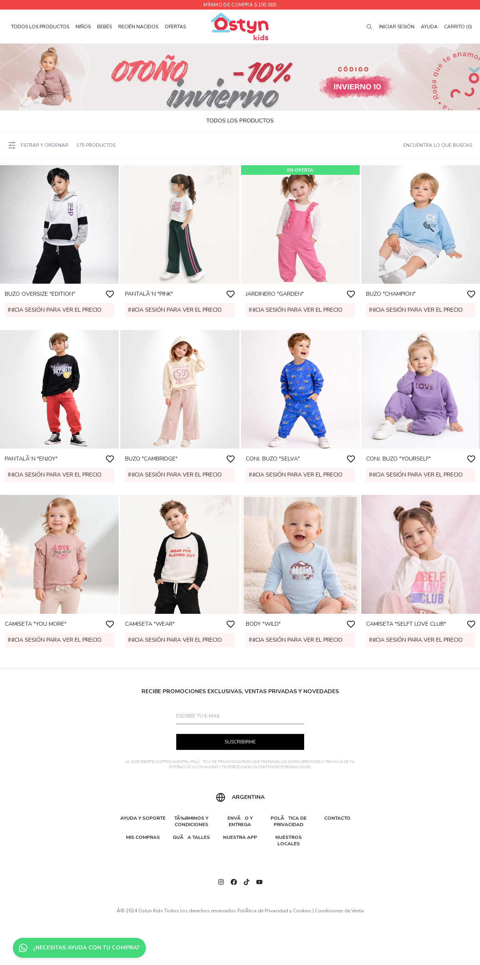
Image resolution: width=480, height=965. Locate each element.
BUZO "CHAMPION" (391, 294)
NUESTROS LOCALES (288, 840)
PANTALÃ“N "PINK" (149, 294)
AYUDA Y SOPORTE (142, 818)
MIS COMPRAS (143, 837)
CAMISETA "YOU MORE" (35, 624)
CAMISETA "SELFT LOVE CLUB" (406, 624)
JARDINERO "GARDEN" (275, 294)
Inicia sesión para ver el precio (55, 310)
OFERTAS (175, 27)
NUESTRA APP (240, 837)
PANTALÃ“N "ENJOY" (31, 459)
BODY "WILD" (263, 624)
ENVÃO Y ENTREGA (240, 821)
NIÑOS (83, 27)
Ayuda (429, 27)
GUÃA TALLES (191, 837)
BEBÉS (104, 27)
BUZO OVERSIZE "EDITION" (40, 294)
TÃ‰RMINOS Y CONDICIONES (191, 821)
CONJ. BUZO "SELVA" (273, 459)
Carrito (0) (458, 27)
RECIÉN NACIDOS (138, 27)
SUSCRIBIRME (240, 742)
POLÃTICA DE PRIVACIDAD (215, 761)
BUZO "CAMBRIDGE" (151, 459)
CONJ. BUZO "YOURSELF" (398, 459)
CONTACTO (337, 818)
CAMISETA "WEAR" (150, 624)
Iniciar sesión (396, 27)
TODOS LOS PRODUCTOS (40, 27)
